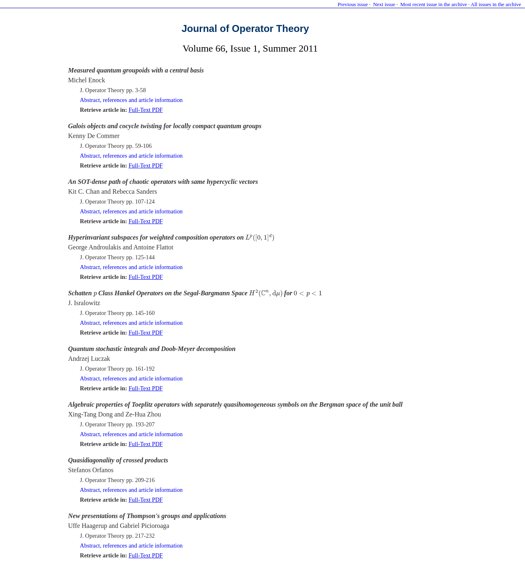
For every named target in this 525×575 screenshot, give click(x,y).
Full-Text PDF (145, 109)
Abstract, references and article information (131, 100)
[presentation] (259, 238)
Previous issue (353, 4)
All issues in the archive (495, 4)
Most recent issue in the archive (433, 4)
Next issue (384, 4)
